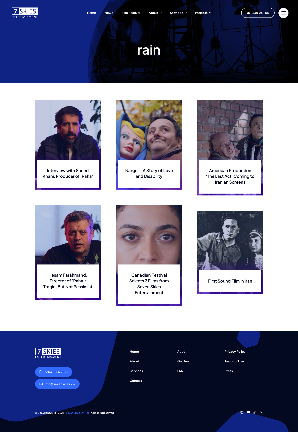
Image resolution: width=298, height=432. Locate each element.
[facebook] (235, 412)
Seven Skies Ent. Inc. (78, 412)
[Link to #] (283, 13)
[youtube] (248, 412)
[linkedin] (255, 412)
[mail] (261, 412)
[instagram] (241, 412)
